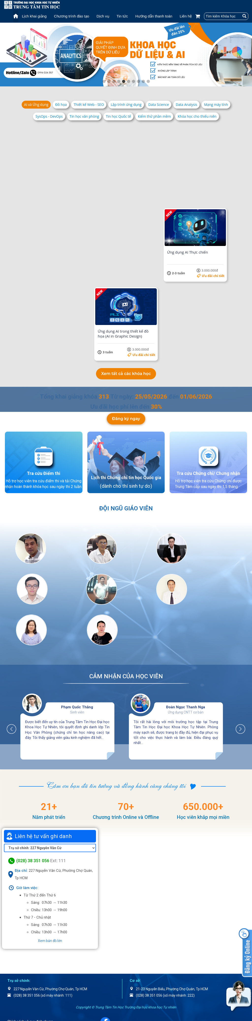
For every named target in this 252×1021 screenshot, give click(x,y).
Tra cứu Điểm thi (43, 471)
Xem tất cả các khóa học (126, 371)
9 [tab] (143, 81)
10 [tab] (148, 81)
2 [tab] (108, 81)
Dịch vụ (102, 16)
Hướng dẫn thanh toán (153, 16)
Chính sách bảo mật (29, 994)
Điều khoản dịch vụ (28, 988)
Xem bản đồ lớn (50, 898)
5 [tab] (123, 81)
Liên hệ (186, 16)
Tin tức (122, 16)
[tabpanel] (126, 54)
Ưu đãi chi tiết (75, 196)
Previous (14, 683)
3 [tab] (113, 81)
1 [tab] (103, 81)
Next (238, 683)
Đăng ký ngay (126, 416)
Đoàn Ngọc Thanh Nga (185, 664)
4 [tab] (118, 81)
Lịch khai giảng (34, 16)
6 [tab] (128, 81)
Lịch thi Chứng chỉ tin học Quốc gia (126, 475)
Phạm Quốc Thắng (77, 664)
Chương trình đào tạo (71, 16)
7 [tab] (133, 81)
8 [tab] (138, 81)
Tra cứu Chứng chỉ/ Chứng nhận (208, 471)
